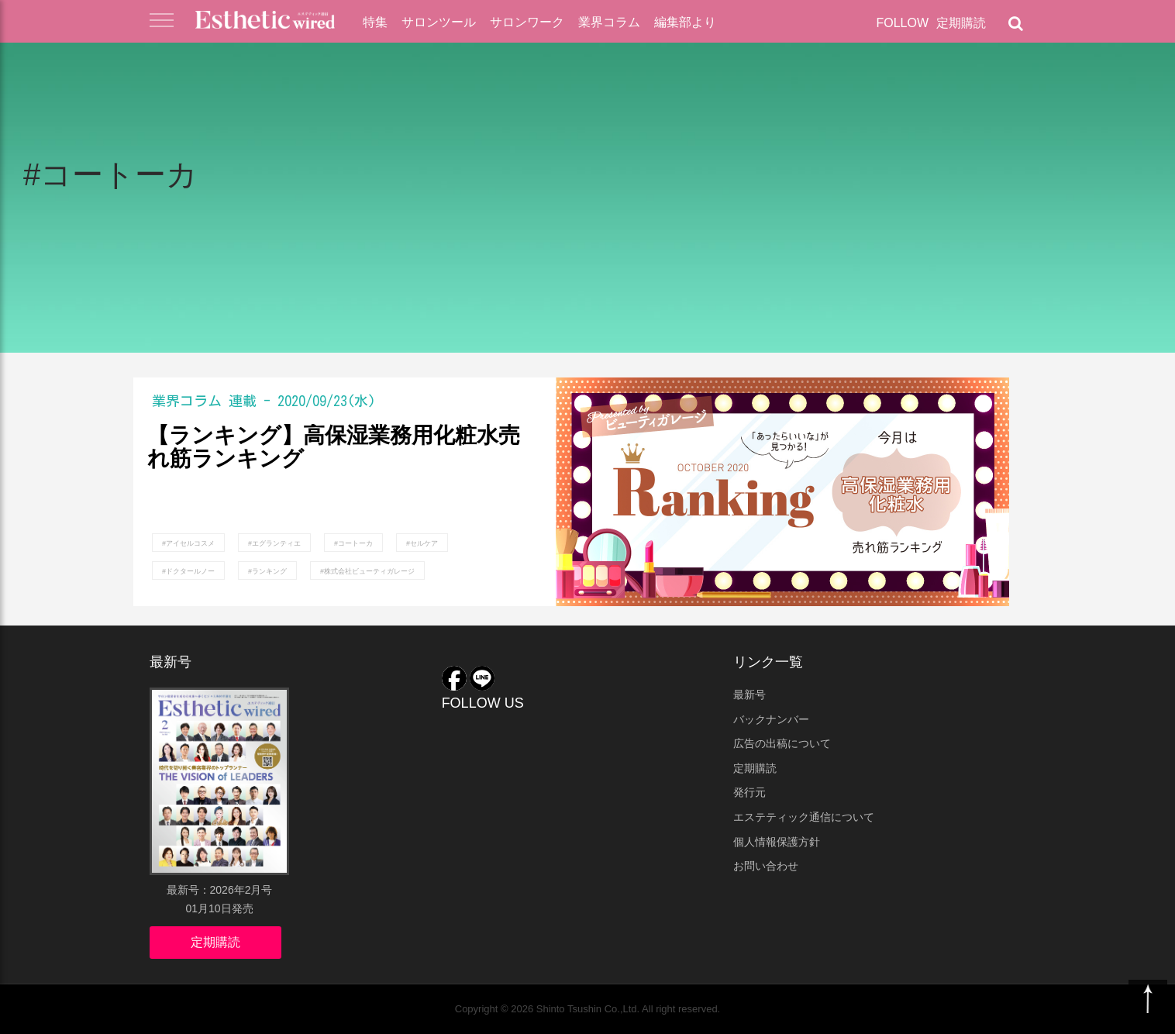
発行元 (749, 792)
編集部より (685, 22)
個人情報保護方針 (776, 842)
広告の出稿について (782, 743)
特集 (375, 22)
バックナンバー (771, 719)
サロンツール (438, 22)
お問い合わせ (765, 866)
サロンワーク (527, 22)
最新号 (749, 694)
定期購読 (961, 22)
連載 (243, 401)
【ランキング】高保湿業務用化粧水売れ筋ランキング (333, 447)
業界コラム (609, 22)
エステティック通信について (803, 817)
